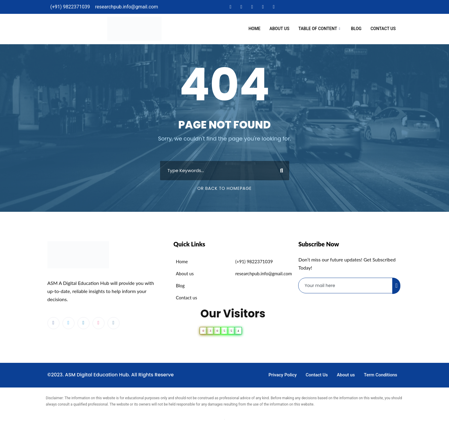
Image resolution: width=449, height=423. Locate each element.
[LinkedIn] (251, 6)
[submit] (396, 286)
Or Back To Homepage (224, 188)
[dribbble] (99, 323)
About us (279, 28)
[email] (345, 285)
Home (254, 28)
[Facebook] (230, 6)
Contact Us (383, 28)
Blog (356, 28)
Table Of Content (319, 29)
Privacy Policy (282, 375)
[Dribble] (262, 6)
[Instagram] (273, 6)
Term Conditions (380, 375)
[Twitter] (241, 6)
